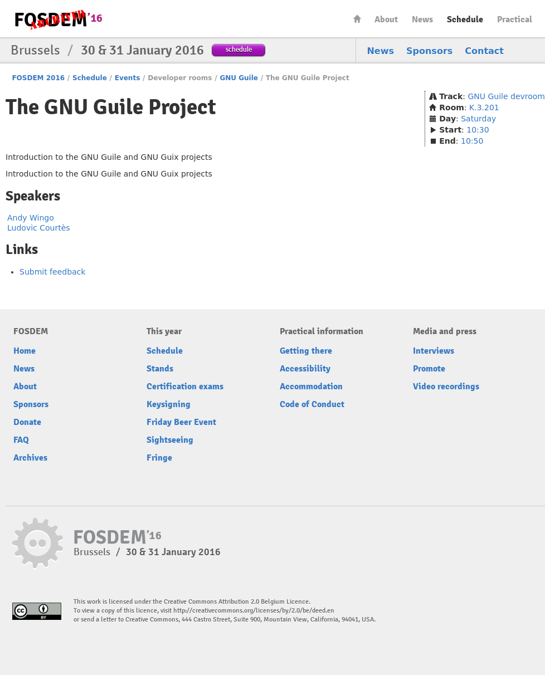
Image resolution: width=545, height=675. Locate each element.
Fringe (159, 457)
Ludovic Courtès (38, 227)
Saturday (478, 118)
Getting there (306, 350)
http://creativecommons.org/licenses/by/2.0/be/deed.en (253, 610)
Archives (30, 457)
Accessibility (305, 368)
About (386, 19)
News (422, 19)
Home (357, 18)
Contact (484, 51)
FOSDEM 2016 (38, 78)
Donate (27, 422)
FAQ (21, 440)
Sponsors (429, 51)
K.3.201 (484, 107)
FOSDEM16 (58, 19)
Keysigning (169, 404)
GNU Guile (239, 78)
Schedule (465, 19)
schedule (239, 49)
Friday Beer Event (181, 422)
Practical (514, 19)
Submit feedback (52, 271)
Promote (429, 368)
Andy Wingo (30, 217)
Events (127, 78)
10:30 (477, 129)
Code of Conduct (312, 404)
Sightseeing (170, 440)
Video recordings (446, 386)
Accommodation (311, 386)
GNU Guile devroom (506, 96)
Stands (160, 368)
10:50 (472, 140)
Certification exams (185, 386)
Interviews (433, 350)
